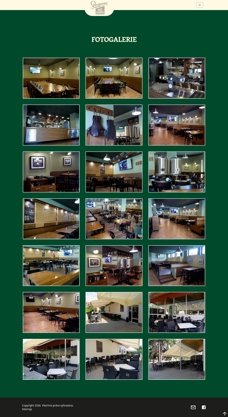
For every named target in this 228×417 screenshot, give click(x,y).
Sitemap (27, 409)
